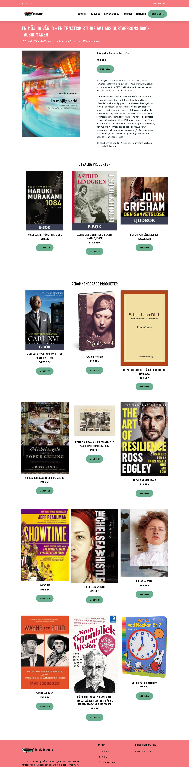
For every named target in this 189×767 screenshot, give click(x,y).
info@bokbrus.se (158, 3)
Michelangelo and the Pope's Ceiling (44, 477)
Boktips (82, 13)
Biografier (124, 53)
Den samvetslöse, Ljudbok (144, 234)
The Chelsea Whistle (95, 586)
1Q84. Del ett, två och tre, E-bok (45, 234)
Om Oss (128, 13)
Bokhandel (157, 14)
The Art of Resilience (144, 480)
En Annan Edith (144, 581)
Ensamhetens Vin (94, 357)
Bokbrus (95, 13)
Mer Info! (105, 69)
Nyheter (141, 13)
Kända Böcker (112, 13)
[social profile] (31, 3)
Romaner (113, 53)
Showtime (45, 585)
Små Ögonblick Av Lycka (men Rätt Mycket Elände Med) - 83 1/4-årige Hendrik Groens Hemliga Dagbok (94, 700)
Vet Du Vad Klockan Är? (144, 683)
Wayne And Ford (44, 693)
